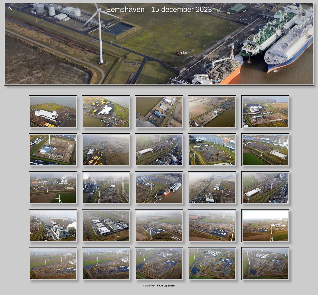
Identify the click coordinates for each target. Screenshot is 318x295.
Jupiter (167, 286)
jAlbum (159, 286)
